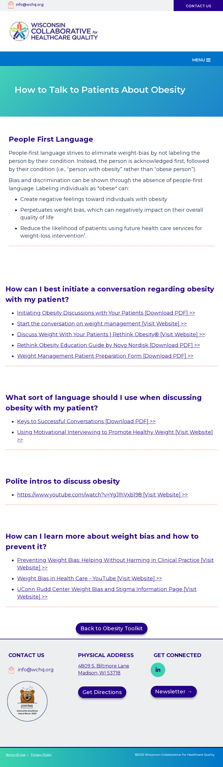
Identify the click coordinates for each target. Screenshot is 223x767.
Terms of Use (16, 755)
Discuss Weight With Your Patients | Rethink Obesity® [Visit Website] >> (111, 334)
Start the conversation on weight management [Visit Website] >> (102, 324)
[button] (202, 58)
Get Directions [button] (102, 692)
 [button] (158, 669)
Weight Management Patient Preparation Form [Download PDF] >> (105, 356)
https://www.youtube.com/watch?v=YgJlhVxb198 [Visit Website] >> (102, 495)
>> (197, 345)
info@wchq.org (30, 4)
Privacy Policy (41, 755)
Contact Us (198, 6)
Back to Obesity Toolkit (111, 628)
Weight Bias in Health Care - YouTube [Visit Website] (86, 578)
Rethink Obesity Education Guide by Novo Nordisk (83, 345)
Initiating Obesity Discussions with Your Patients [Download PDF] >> (106, 313)
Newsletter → (173, 691)
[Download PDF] (172, 345)
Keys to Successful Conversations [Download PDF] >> (86, 421)
